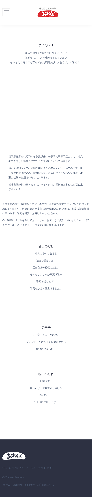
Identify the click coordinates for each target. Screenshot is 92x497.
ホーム (7, 484)
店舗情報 (18, 484)
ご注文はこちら (45, 484)
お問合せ (30, 484)
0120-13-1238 (16, 468)
